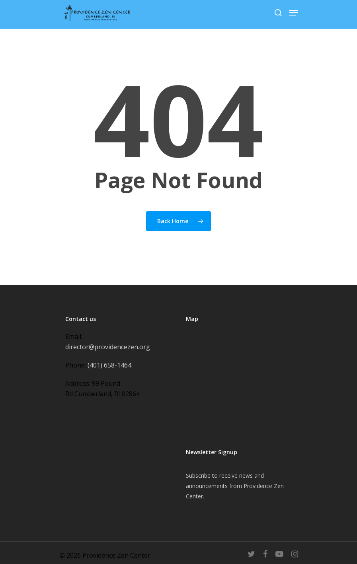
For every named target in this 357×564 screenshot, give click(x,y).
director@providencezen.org (107, 346)
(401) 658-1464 (109, 365)
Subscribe (198, 475)
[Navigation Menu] (293, 13)
